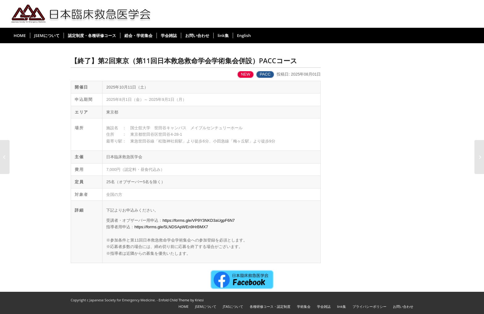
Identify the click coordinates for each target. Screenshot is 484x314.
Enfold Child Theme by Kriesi (181, 300)
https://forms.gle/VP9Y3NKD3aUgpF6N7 (198, 220)
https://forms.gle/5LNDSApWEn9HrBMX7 (171, 227)
